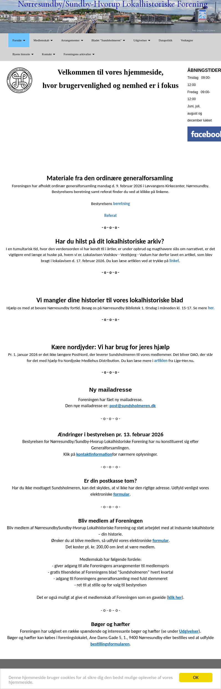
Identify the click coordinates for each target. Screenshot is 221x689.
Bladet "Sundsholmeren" (108, 40)
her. (211, 307)
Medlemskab (43, 40)
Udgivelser (141, 40)
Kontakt (48, 54)
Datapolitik (165, 40)
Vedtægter (187, 40)
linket (174, 260)
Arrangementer (72, 40)
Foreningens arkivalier (79, 54)
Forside (18, 40)
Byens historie (23, 54)
